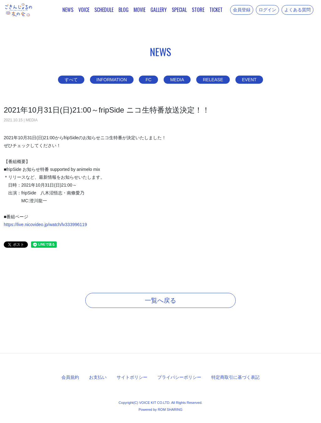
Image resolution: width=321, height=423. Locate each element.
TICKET (216, 9)
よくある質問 (297, 9)
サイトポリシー (132, 377)
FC (148, 79)
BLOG (123, 9)
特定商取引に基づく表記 (235, 377)
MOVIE (139, 9)
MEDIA (177, 79)
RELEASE (213, 79)
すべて (71, 79)
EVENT (249, 79)
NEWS (67, 9)
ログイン (267, 9)
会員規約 (70, 377)
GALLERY (158, 9)
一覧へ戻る (160, 300)
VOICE (83, 9)
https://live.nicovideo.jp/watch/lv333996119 (45, 224)
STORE (198, 9)
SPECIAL (179, 9)
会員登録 (241, 9)
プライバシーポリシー (179, 377)
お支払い (98, 377)
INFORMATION (112, 79)
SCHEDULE (103, 9)
